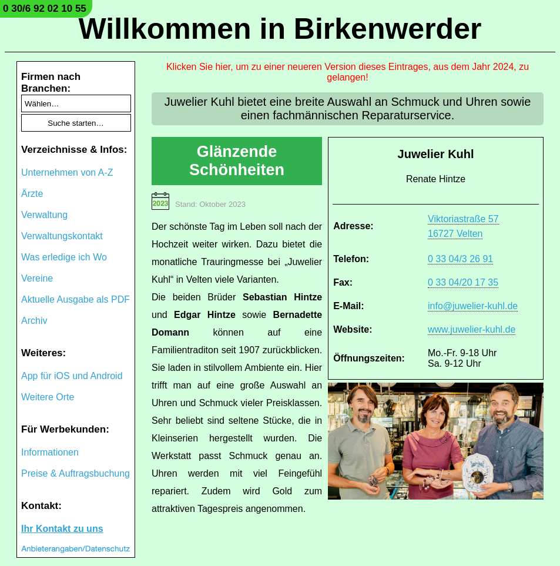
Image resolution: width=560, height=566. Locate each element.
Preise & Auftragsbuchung (75, 473)
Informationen (50, 452)
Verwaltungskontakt (62, 236)
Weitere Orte (47, 397)
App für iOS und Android (72, 376)
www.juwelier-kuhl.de (471, 329)
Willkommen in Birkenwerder (280, 28)
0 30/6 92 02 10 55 (44, 8)
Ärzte (32, 194)
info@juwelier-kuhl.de (473, 306)
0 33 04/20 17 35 (463, 282)
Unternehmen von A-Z (67, 172)
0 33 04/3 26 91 (460, 259)
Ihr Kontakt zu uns (62, 529)
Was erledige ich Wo (64, 257)
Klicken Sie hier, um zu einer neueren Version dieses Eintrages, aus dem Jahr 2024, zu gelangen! (347, 72)
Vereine (37, 278)
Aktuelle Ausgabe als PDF (75, 299)
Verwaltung (44, 215)
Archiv (34, 321)
